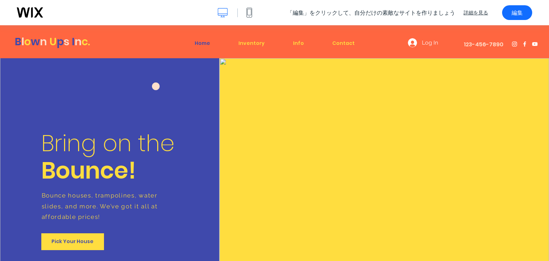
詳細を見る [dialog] (476, 12)
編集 (517, 12)
